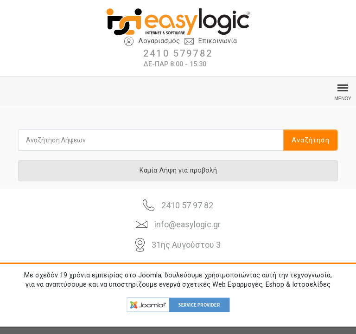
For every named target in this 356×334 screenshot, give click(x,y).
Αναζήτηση (311, 140)
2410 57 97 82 (187, 205)
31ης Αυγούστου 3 (186, 245)
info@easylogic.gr (187, 224)
